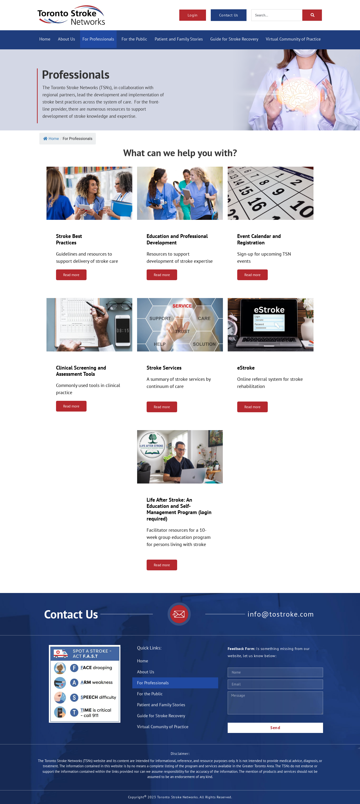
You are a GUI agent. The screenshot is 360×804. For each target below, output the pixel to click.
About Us (66, 39)
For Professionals (98, 39)
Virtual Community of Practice (293, 39)
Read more (71, 275)
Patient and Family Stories (179, 39)
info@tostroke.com (280, 614)
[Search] (312, 15)
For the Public (134, 39)
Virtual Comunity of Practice (162, 726)
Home (44, 39)
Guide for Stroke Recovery (234, 39)
